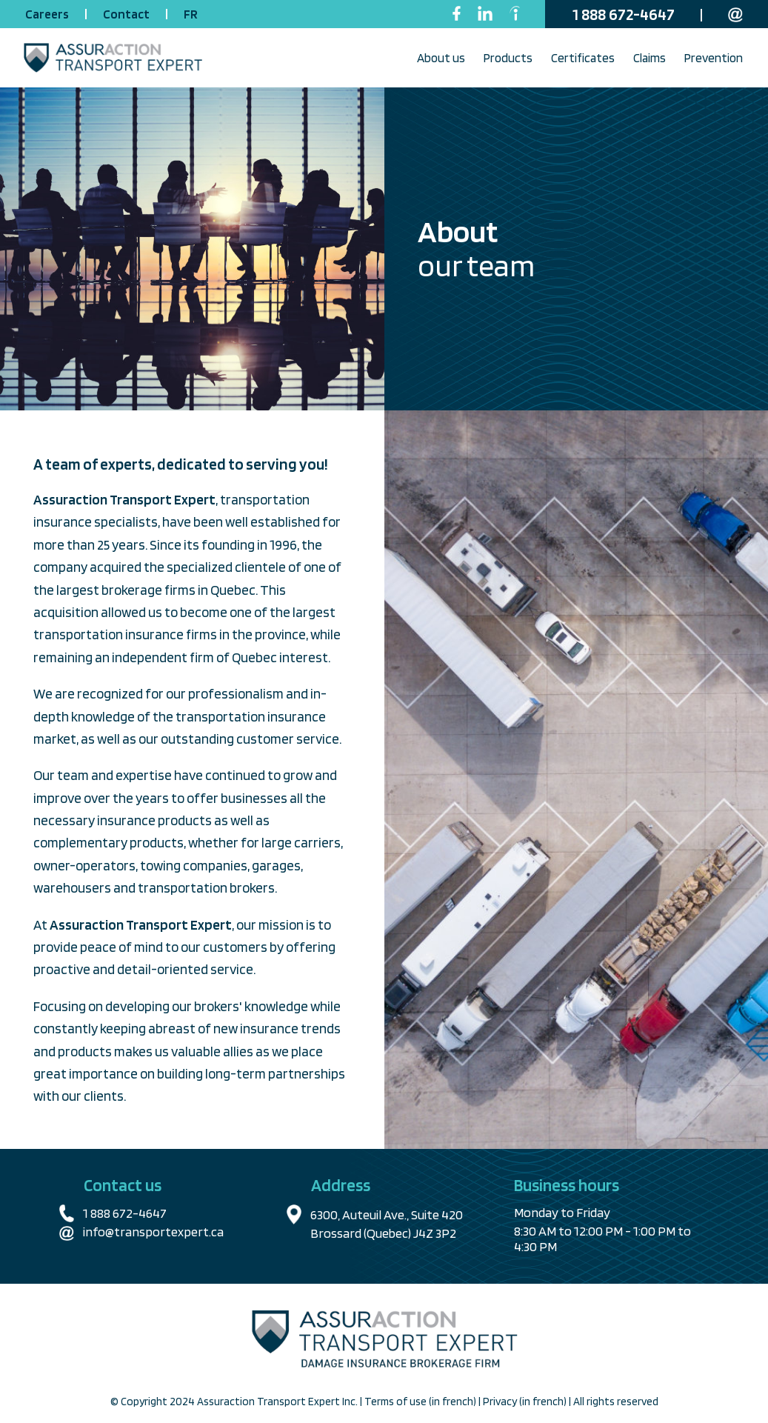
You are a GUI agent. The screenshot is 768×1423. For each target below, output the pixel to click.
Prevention (713, 57)
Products (508, 57)
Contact (127, 14)
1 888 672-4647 (625, 14)
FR (191, 14)
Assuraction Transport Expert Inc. (278, 1401)
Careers (48, 14)
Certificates (583, 57)
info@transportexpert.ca (153, 1231)
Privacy (501, 1401)
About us (441, 57)
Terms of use (396, 1401)
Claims (649, 57)
